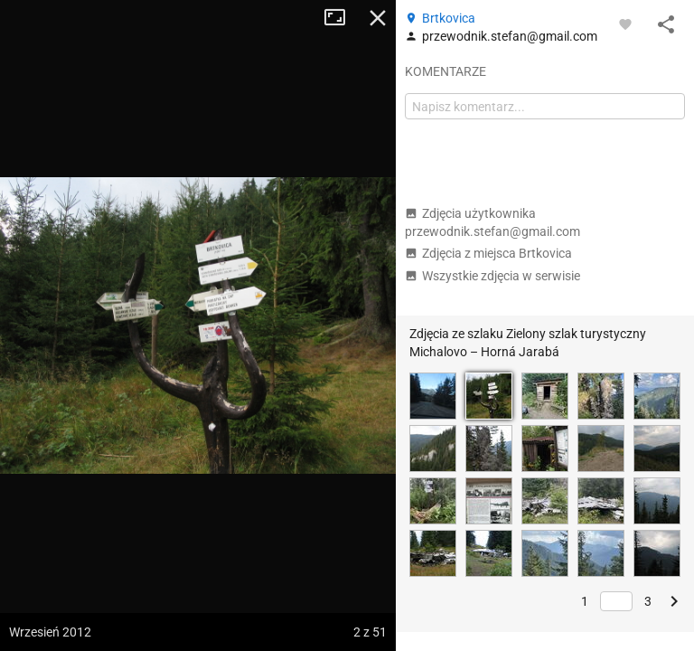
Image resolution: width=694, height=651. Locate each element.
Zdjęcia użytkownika (492, 222)
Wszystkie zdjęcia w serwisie (492, 276)
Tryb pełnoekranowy (342, 18)
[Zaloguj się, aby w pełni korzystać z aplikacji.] (625, 23)
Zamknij (378, 18)
